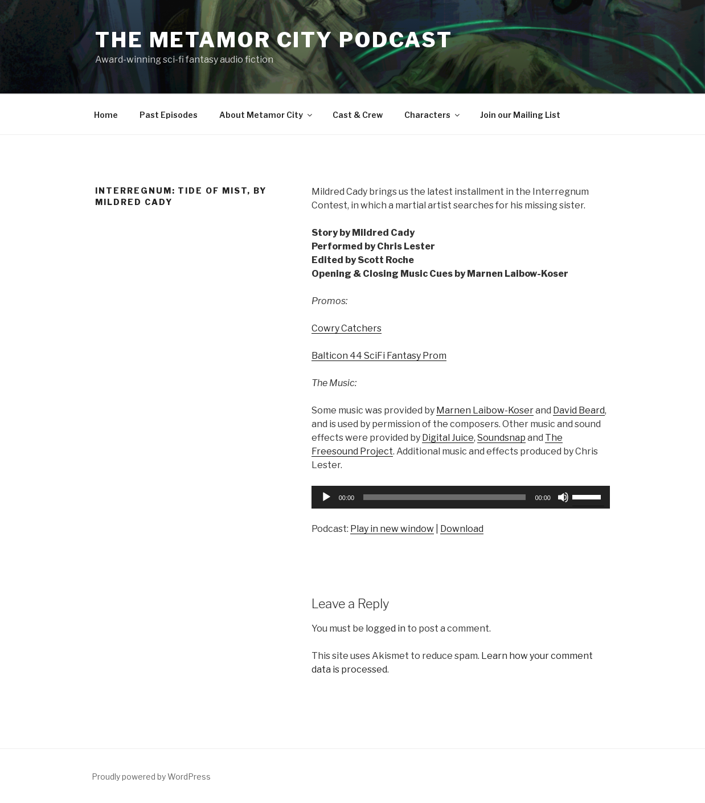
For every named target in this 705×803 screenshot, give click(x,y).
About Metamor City (266, 115)
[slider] (444, 497)
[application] (460, 497)
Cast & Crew (358, 115)
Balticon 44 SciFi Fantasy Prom (378, 355)
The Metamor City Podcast (274, 39)
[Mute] (563, 497)
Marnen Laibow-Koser (485, 410)
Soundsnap (501, 437)
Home (106, 115)
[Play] (326, 497)
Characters (432, 115)
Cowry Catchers (346, 328)
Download (461, 528)
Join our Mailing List (520, 115)
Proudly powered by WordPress (151, 776)
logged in (385, 628)
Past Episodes (169, 115)
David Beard (579, 410)
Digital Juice (448, 437)
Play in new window (392, 528)
